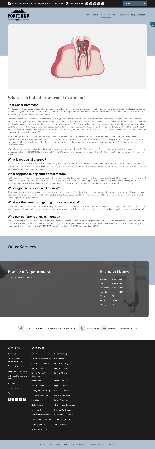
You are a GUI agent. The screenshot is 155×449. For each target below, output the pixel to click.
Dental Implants (38, 381)
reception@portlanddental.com (122, 328)
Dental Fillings (60, 373)
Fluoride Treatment (39, 395)
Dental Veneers (38, 385)
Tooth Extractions (39, 429)
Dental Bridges (37, 368)
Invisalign (35, 400)
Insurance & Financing (17, 371)
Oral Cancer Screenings (64, 405)
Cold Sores (59, 358)
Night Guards (37, 405)
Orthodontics (37, 410)
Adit (113, 444)
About (95, 15)
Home (88, 15)
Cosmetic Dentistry (40, 363)
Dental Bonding (61, 363)
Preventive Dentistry (40, 415)
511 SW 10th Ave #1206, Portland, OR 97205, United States (50, 328)
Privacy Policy (68, 444)
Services (105, 15)
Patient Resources (120, 15)
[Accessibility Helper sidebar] (152, 24)
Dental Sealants (61, 381)
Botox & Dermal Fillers (41, 358)
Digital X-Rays (60, 385)
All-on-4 (35, 354)
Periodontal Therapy (63, 410)
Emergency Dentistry (40, 390)
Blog (133, 15)
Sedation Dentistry (62, 419)
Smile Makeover (38, 424)
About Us (12, 354)
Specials (11, 383)
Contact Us (141, 15)
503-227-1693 (45, 226)
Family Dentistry (61, 390)
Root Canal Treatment (41, 419)
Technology (13, 366)
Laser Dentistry (61, 400)
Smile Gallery (13, 388)
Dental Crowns (61, 368)
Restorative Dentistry (63, 415)
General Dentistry (62, 395)
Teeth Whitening (61, 424)
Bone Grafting (60, 354)
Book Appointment (135, 4)
